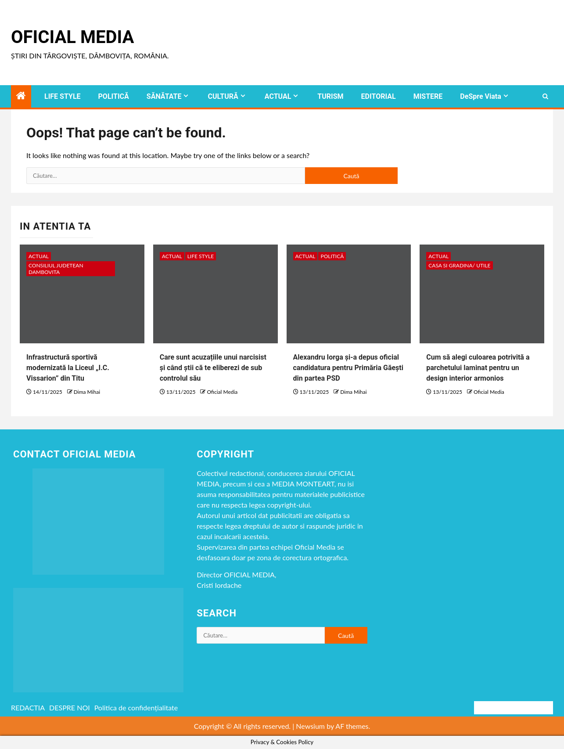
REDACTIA (28, 707)
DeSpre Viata (480, 96)
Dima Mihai (87, 392)
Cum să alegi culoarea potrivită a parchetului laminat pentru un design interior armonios (477, 367)
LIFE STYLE (62, 96)
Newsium (310, 726)
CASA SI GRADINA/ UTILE (459, 265)
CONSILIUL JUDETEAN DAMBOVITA (56, 268)
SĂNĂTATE (164, 96)
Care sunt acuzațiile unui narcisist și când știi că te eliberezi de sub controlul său (213, 367)
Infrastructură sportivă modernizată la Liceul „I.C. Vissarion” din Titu (67, 367)
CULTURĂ (223, 96)
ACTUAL (278, 96)
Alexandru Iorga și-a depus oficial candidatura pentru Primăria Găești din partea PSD (348, 367)
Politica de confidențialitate (136, 707)
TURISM (330, 96)
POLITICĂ (113, 96)
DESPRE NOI (69, 707)
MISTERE (428, 96)
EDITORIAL (378, 96)
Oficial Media (72, 37)
